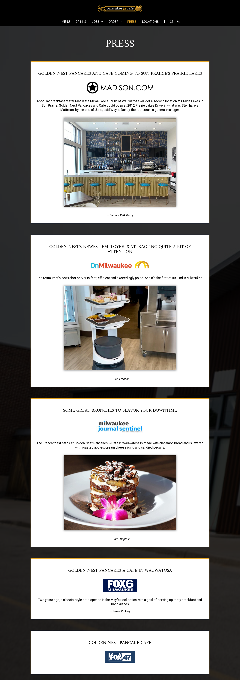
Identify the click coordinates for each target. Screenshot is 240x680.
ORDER (115, 21)
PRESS (131, 21)
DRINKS (81, 21)
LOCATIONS (150, 21)
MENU (66, 21)
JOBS (97, 21)
